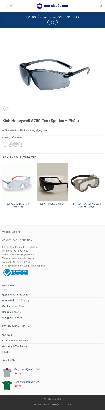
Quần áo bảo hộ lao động (15, 294)
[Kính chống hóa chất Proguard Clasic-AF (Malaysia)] (87, 182)
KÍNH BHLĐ (73, 17)
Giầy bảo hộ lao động (13, 306)
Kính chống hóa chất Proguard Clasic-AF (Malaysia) (87, 205)
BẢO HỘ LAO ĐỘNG (53, 17)
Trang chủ (32, 17)
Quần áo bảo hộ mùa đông (15, 300)
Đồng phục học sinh (12, 317)
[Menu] (7, 6)
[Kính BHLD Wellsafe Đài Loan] (52, 182)
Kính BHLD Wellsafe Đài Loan (53, 204)
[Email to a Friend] (15, 144)
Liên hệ (6, 352)
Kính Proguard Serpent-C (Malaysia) (18, 205)
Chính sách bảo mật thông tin (17, 340)
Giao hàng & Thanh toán (14, 346)
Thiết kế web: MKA (52, 399)
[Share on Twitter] (10, 144)
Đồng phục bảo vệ (11, 312)
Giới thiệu (7, 335)
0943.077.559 (21, 250)
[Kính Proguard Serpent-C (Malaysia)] (18, 182)
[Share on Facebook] (5, 144)
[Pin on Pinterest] (20, 144)
